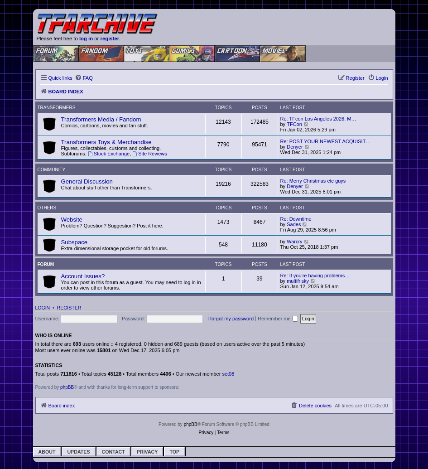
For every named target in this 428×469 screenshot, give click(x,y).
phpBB (67, 387)
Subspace (74, 242)
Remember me (278, 318)
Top (174, 451)
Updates (78, 451)
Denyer (295, 147)
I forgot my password (230, 318)
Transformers (57, 107)
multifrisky (298, 281)
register (110, 38)
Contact (113, 451)
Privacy (147, 451)
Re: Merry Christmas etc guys (313, 181)
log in (86, 38)
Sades (294, 224)
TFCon (294, 124)
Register (69, 307)
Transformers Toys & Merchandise (106, 142)
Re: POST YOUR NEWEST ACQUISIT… (325, 141)
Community (52, 169)
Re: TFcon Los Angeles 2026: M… (318, 118)
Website (71, 219)
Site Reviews (149, 153)
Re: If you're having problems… (315, 275)
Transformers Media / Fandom (101, 119)
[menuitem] (84, 78)
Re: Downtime (296, 219)
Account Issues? (83, 276)
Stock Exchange (109, 153)
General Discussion (87, 181)
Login (42, 307)
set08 (228, 374)
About (47, 451)
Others (47, 207)
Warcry (294, 241)
